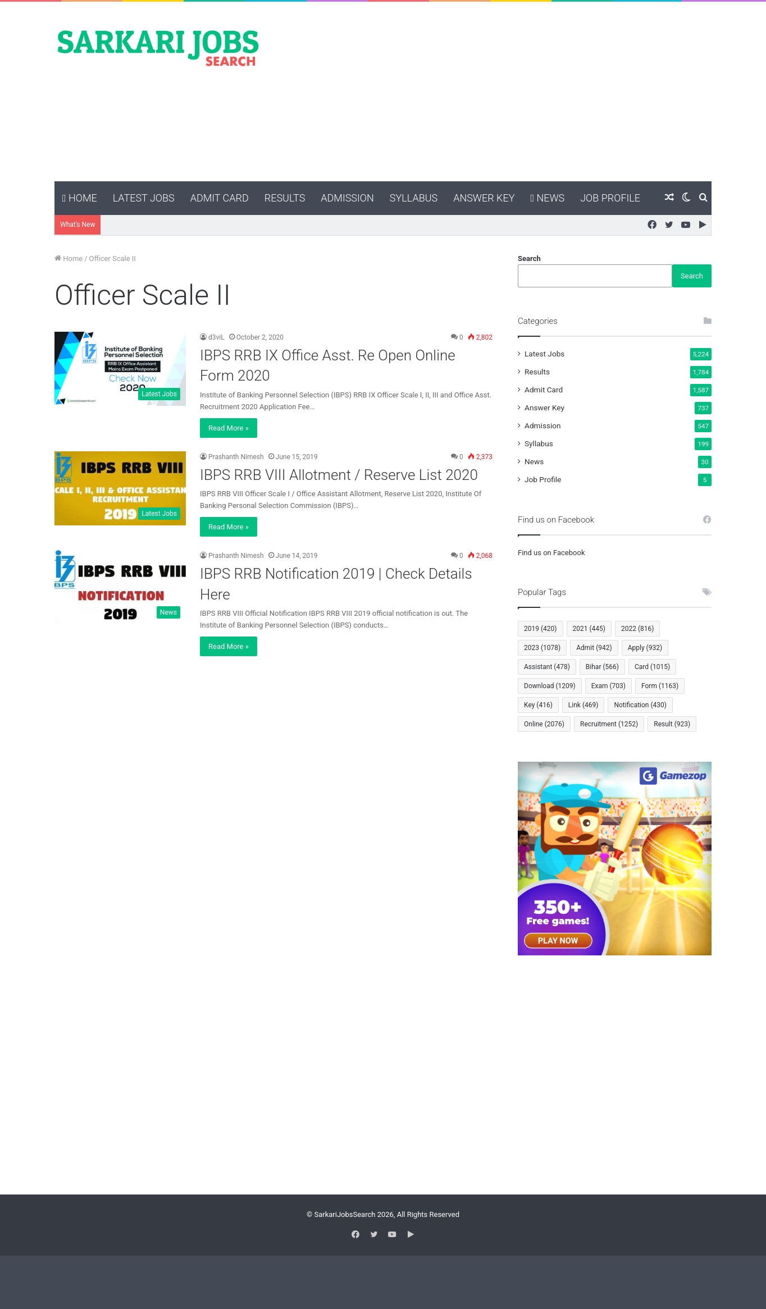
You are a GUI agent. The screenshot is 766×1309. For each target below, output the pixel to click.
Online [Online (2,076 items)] (544, 724)
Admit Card (219, 198)
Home (79, 198)
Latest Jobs (144, 198)
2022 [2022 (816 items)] (637, 629)
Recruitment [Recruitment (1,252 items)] (609, 724)
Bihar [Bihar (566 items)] (602, 667)
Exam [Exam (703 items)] (608, 686)
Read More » (228, 428)
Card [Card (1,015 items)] (652, 667)
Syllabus (413, 198)
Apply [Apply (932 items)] (645, 648)
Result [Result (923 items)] (672, 724)
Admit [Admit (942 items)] (594, 648)
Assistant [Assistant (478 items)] (547, 667)
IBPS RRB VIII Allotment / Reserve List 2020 (339, 474)
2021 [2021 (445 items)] (589, 629)
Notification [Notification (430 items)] (640, 705)
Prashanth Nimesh (236, 457)
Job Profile (610, 198)
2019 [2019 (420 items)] (540, 629)
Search (529, 258)
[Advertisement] (495, 91)
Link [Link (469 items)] (583, 705)
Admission (347, 198)
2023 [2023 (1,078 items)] (542, 648)
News (547, 198)
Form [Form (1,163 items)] (659, 686)
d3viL (216, 337)
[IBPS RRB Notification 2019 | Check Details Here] (120, 587)
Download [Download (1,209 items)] (550, 686)
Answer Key (483, 198)
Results (285, 198)
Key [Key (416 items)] (538, 705)
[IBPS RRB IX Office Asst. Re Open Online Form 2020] (120, 369)
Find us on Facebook (551, 552)
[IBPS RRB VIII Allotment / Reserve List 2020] (120, 488)
